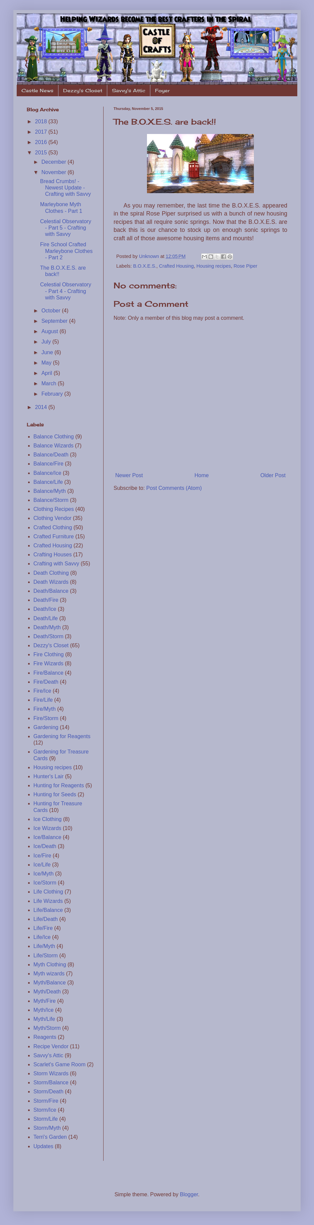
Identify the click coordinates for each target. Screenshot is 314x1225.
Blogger (189, 1194)
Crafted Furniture (53, 536)
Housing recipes (213, 266)
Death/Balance (50, 591)
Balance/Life (48, 482)
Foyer (162, 90)
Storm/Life (45, 1119)
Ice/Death (44, 846)
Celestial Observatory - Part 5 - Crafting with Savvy (65, 228)
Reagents (44, 1037)
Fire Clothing (48, 654)
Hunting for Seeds (54, 794)
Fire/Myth (44, 709)
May (47, 363)
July (46, 342)
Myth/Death (47, 991)
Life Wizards (48, 901)
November (54, 172)
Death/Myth (47, 627)
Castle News (37, 90)
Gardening (45, 727)
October (51, 310)
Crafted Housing (176, 266)
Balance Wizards (53, 445)
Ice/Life (42, 864)
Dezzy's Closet (82, 90)
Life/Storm (45, 955)
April (47, 373)
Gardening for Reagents (62, 736)
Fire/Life (43, 700)
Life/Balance (48, 910)
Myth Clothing (49, 964)
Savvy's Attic (128, 90)
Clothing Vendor (52, 518)
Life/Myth (44, 946)
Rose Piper (245, 266)
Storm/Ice (44, 1110)
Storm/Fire (45, 1101)
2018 (41, 121)
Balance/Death (50, 454)
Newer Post (129, 475)
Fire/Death (45, 682)
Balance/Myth (49, 491)
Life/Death (45, 919)
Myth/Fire (44, 1001)
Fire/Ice (42, 691)
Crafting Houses (52, 554)
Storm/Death (48, 1091)
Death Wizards (50, 582)
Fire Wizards (48, 663)
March (49, 383)
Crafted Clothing (52, 527)
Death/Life (45, 618)
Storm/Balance (50, 1082)
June (47, 352)
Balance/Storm (50, 500)
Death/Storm (48, 636)
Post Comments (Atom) (174, 488)
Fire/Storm (45, 718)
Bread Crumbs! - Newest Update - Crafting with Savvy (65, 187)
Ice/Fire (42, 855)
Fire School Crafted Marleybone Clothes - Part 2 (66, 251)
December (54, 162)
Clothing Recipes (53, 509)
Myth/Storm (47, 1028)
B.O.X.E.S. (144, 266)
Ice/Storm (44, 883)
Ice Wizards (47, 828)
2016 (41, 142)
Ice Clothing (47, 819)
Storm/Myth (47, 1128)
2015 (41, 152)
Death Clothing (51, 573)
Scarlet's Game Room (59, 1064)
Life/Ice (42, 937)
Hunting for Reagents (58, 785)
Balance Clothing (53, 436)
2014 (41, 407)
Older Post (273, 475)
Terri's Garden (50, 1137)
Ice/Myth (43, 873)
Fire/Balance (48, 673)
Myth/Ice (43, 1010)
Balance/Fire (48, 463)
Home (201, 475)
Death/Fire (45, 600)
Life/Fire (43, 928)
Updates (43, 1146)
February (52, 394)
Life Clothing (48, 892)
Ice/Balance (47, 837)
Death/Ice (44, 609)
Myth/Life (44, 1019)
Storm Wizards (50, 1073)
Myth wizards (48, 973)
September (55, 321)
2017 (41, 132)
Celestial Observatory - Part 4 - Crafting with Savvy (65, 291)
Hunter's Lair (48, 776)
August (50, 331)
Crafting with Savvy (56, 563)
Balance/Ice (47, 473)
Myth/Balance (49, 982)
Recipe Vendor (50, 1046)
